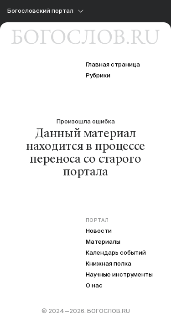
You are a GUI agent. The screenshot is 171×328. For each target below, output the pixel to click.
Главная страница (113, 64)
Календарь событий (116, 252)
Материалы (103, 241)
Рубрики (98, 75)
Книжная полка (108, 263)
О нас (94, 285)
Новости (99, 230)
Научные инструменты (119, 274)
